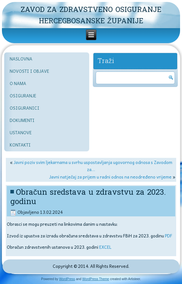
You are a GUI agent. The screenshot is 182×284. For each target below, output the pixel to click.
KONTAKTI (20, 144)
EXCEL (105, 247)
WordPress (67, 279)
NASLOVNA (21, 58)
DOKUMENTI (22, 120)
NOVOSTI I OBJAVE (29, 71)
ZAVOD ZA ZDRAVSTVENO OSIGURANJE (91, 9)
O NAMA (18, 83)
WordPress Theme (95, 279)
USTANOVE (21, 132)
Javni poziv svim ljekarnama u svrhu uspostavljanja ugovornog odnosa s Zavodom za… (93, 166)
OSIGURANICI (24, 107)
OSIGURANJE (23, 95)
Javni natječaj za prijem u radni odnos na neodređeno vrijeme (110, 176)
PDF (168, 235)
